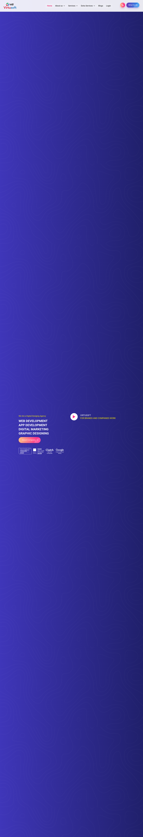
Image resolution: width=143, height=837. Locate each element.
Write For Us (133, 4)
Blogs (100, 6)
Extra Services (88, 6)
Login (108, 6)
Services (73, 6)
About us (60, 6)
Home (49, 6)
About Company (31, 440)
